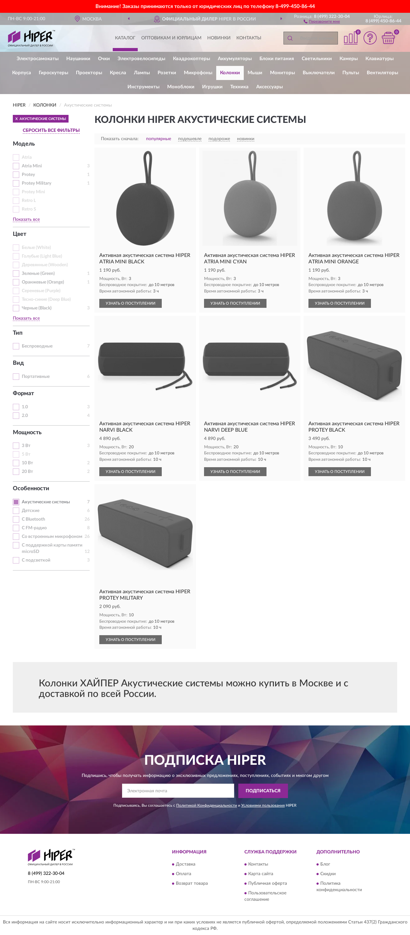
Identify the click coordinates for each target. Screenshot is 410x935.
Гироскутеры (53, 72)
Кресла (118, 72)
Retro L (29, 200)
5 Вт (26, 454)
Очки (104, 58)
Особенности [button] (31, 488)
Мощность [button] (27, 433)
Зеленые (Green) (38, 273)
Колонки (230, 72)
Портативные (36, 376)
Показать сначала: (120, 139)
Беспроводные (37, 346)
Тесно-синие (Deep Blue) (46, 299)
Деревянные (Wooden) (45, 265)
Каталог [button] (125, 38)
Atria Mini (32, 166)
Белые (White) (36, 247)
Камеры (349, 58)
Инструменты (143, 86)
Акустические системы (46, 502)
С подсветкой (36, 560)
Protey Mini (33, 192)
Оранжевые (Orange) (43, 282)
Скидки (328, 874)
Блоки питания (276, 58)
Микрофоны (198, 72)
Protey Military (36, 183)
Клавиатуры (379, 58)
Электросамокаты (38, 58)
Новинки (219, 38)
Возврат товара (192, 884)
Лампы (142, 72)
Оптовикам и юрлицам (171, 38)
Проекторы (89, 72)
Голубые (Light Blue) (42, 256)
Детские (30, 510)
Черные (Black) (37, 308)
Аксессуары (269, 86)
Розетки (167, 72)
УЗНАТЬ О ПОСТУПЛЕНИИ (130, 303)
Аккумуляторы (235, 58)
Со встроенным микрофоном (52, 536)
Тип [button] (17, 333)
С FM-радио (34, 528)
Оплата (183, 874)
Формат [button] (23, 393)
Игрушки (212, 86)
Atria (27, 157)
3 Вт (26, 446)
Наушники (78, 58)
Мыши (255, 72)
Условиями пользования (263, 805)
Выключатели (319, 72)
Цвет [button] (19, 234)
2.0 (25, 415)
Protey (28, 174)
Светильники (317, 58)
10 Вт (27, 463)
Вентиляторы (382, 72)
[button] (322, 21)
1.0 (25, 407)
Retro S (29, 209)
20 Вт (27, 471)
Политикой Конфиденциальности (206, 805)
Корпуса (21, 72)
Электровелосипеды (141, 58)
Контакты (248, 38)
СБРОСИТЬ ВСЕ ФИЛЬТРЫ (51, 130)
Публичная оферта (267, 884)
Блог (325, 864)
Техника (239, 86)
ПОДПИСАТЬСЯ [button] (263, 791)
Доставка (185, 864)
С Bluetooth (33, 519)
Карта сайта (260, 874)
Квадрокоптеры (191, 58)
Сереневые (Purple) (41, 291)
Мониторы (282, 72)
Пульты (350, 72)
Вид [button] (18, 363)
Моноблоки (180, 86)
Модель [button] (24, 144)
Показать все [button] (26, 219)
